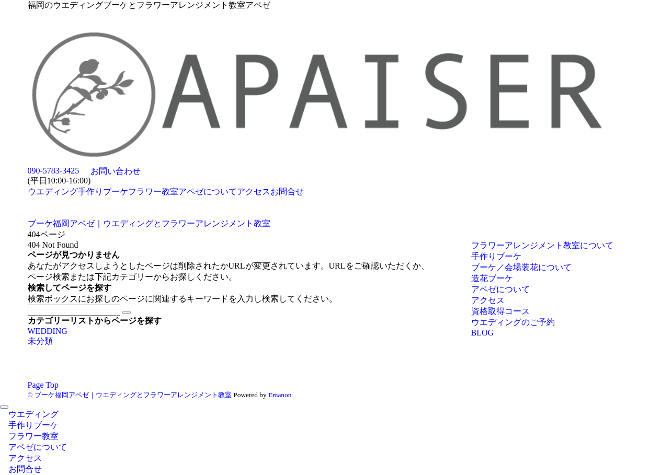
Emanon (279, 395)
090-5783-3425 (53, 170)
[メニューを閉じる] (4, 407)
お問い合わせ (115, 171)
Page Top (43, 384)
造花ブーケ (492, 278)
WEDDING (47, 331)
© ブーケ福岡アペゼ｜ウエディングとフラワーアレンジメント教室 (130, 395)
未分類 (40, 341)
